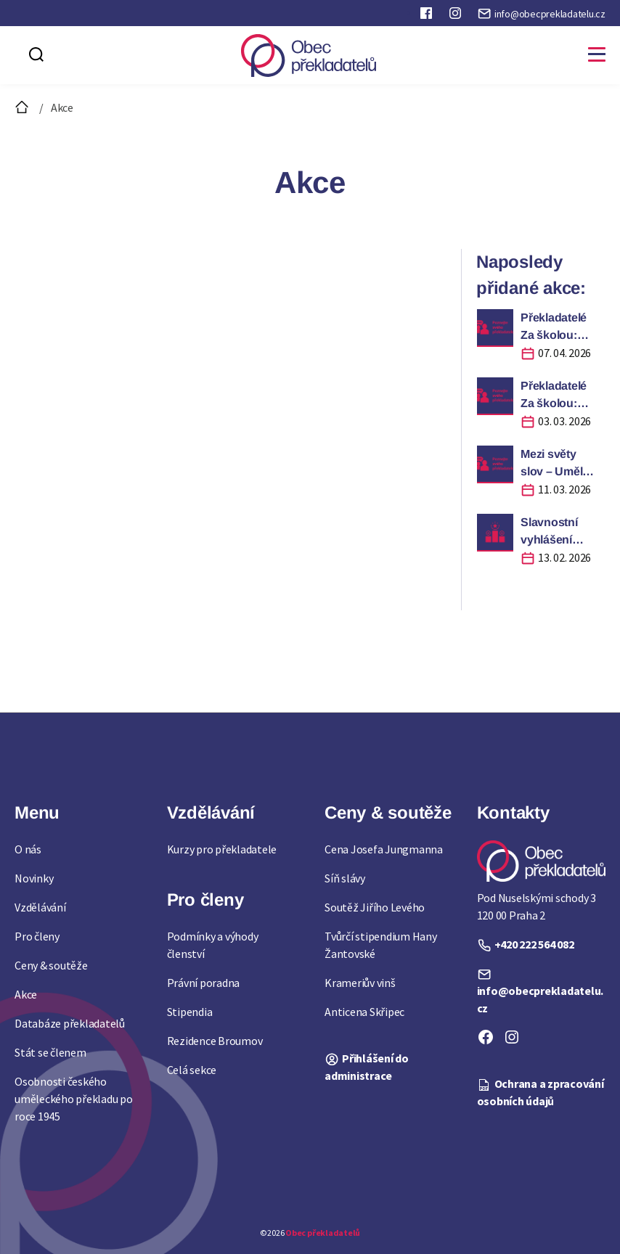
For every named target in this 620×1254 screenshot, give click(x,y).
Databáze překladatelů (70, 1023)
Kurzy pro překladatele (222, 849)
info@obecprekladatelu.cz (549, 13)
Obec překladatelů (322, 1232)
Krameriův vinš (360, 982)
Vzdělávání (40, 907)
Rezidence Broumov (215, 1040)
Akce (26, 994)
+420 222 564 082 (534, 944)
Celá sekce (192, 1069)
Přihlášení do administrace (367, 1067)
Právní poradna (203, 982)
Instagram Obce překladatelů (456, 16)
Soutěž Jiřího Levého (375, 907)
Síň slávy (345, 878)
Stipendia (190, 1011)
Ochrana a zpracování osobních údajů (540, 1092)
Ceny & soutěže (51, 965)
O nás (28, 849)
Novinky (34, 878)
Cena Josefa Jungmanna (384, 849)
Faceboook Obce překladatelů (427, 16)
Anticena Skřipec (364, 1011)
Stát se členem (50, 1052)
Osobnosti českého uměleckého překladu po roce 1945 (74, 1098)
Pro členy (37, 936)
